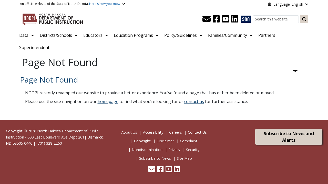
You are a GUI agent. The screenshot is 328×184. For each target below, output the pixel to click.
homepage (108, 101)
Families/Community (227, 35)
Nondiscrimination (147, 149)
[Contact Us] (206, 19)
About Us (129, 132)
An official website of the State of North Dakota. (70, 4)
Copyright (142, 141)
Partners (266, 35)
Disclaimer (165, 141)
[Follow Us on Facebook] (216, 19)
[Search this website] (276, 19)
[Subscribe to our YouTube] (225, 19)
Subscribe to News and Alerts (289, 137)
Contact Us (197, 132)
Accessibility (153, 132)
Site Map (184, 158)
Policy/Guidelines (180, 35)
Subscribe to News (155, 158)
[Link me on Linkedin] (234, 19)
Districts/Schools (56, 35)
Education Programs (133, 35)
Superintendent (34, 47)
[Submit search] (304, 19)
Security (192, 149)
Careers (175, 132)
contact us (194, 101)
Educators (92, 35)
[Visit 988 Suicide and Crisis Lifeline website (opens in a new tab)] (246, 19)
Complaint (188, 141)
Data (23, 35)
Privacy (174, 149)
